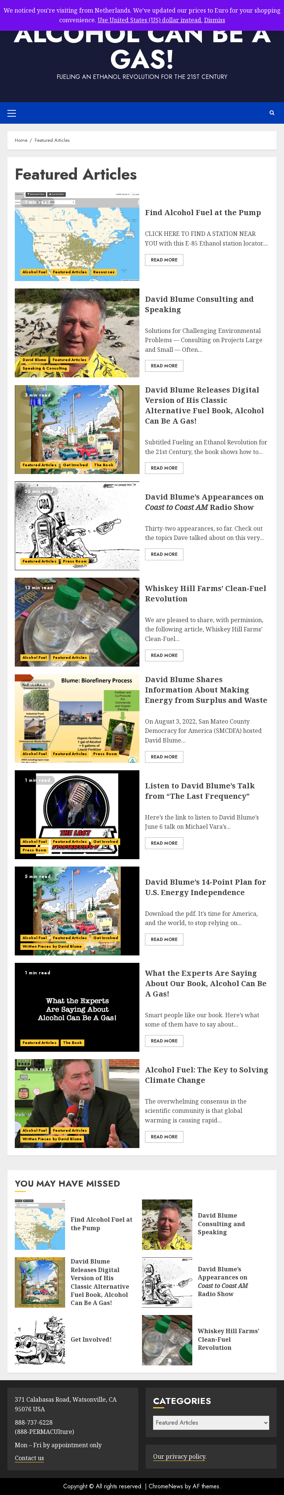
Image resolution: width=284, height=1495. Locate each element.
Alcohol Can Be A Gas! (142, 46)
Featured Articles (70, 272)
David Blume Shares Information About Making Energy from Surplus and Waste (206, 689)
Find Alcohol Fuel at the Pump (203, 212)
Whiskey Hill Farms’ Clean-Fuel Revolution (228, 1339)
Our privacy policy (179, 1456)
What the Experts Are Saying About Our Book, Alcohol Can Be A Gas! (206, 983)
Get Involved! (91, 1339)
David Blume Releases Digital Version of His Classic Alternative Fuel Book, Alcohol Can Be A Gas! (204, 405)
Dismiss (214, 20)
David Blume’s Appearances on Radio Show (204, 502)
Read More (164, 260)
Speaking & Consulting (45, 368)
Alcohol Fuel (35, 272)
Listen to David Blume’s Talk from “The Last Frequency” (200, 791)
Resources (104, 272)
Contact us (29, 1458)
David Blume (34, 360)
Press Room (75, 561)
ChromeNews (166, 1486)
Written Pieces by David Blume (52, 946)
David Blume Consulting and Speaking (221, 1223)
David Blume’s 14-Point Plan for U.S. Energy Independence (205, 887)
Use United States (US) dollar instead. (150, 20)
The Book (103, 465)
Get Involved (75, 465)
